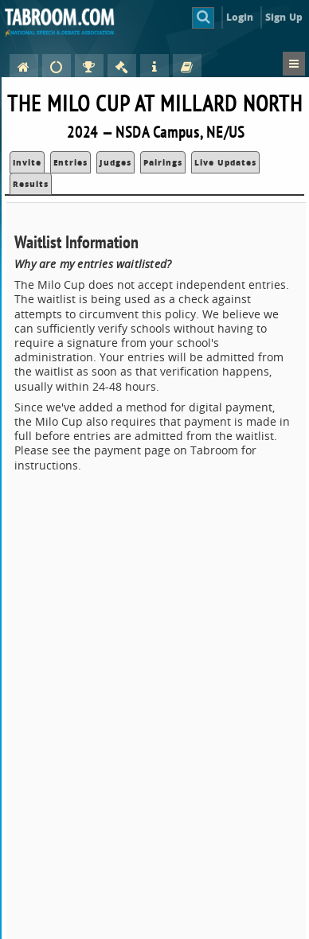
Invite (27, 162)
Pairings (162, 162)
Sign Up (284, 17)
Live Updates (225, 162)
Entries (70, 162)
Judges (115, 162)
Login (240, 17)
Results (31, 183)
